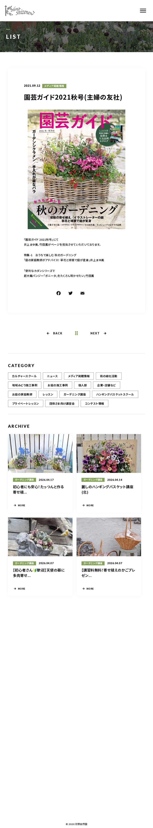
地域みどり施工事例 (24, 388)
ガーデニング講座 (75, 397)
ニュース (52, 379)
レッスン (48, 397)
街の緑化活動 (108, 379)
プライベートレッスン (25, 407)
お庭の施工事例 (58, 388)
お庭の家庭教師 (22, 397)
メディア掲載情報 (54, 86)
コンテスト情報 (94, 407)
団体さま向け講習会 (62, 407)
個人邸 (82, 388)
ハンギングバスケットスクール (115, 397)
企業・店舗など (106, 388)
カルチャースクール (24, 379)
